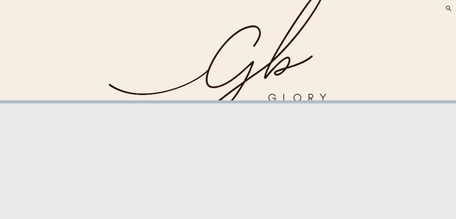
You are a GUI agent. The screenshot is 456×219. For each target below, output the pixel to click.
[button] (448, 8)
